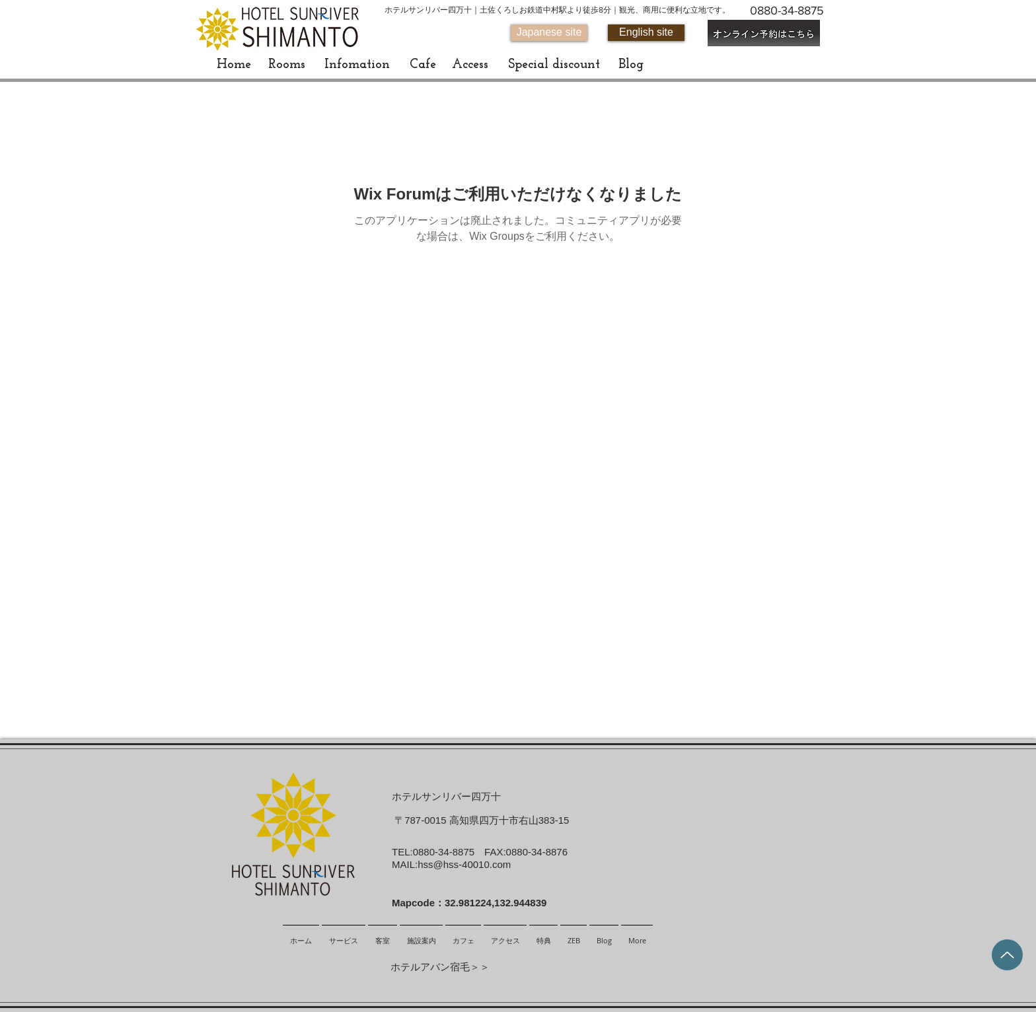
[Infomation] (357, 65)
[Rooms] (286, 65)
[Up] (1007, 954)
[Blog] (630, 65)
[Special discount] (553, 65)
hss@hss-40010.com (464, 864)
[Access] (469, 65)
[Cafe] (422, 65)
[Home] (234, 65)
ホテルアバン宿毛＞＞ (440, 966)
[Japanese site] (549, 32)
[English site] (646, 32)
